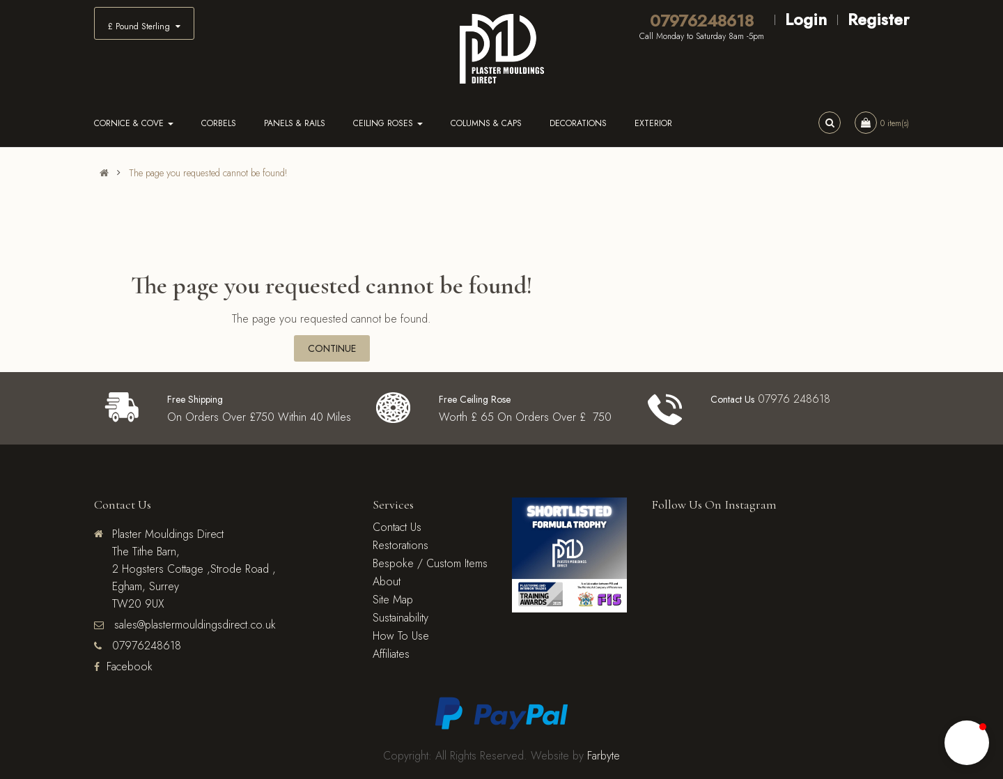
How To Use (401, 636)
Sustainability (400, 618)
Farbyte (603, 756)
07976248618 (702, 21)
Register (878, 19)
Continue (332, 348)
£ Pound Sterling (144, 26)
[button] (966, 742)
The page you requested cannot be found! (208, 172)
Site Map (393, 600)
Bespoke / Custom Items (430, 563)
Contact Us (397, 527)
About (387, 581)
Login (806, 19)
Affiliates (391, 654)
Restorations (400, 545)
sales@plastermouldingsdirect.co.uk (193, 625)
